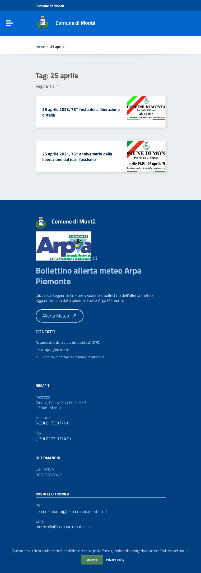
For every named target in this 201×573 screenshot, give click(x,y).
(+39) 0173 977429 (53, 438)
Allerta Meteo (59, 315)
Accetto (92, 559)
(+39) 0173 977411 (53, 423)
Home (40, 47)
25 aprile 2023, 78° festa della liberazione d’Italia (81, 112)
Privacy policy (115, 559)
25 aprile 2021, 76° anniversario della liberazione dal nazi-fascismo (77, 157)
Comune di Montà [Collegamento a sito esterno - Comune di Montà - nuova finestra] (50, 6)
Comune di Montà (75, 23)
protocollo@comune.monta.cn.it (64, 526)
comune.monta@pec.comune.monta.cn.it (72, 511)
